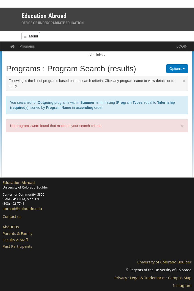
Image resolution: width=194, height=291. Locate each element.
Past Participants (17, 246)
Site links (97, 55)
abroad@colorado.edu (22, 208)
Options (177, 69)
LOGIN (181, 46)
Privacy (120, 277)
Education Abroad (19, 182)
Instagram (182, 285)
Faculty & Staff (15, 239)
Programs (27, 46)
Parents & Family (17, 233)
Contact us (12, 216)
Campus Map (179, 277)
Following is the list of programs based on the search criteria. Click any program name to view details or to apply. (97, 83)
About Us (11, 226)
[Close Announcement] (183, 81)
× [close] (182, 126)
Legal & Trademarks (147, 277)
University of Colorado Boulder (164, 261)
